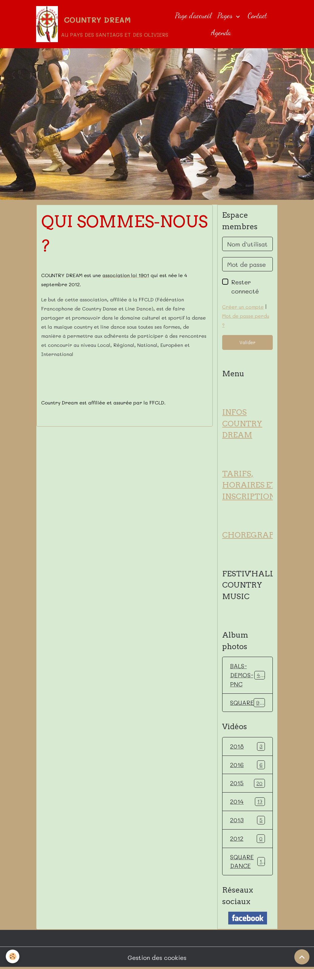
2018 (247, 747)
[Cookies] (13, 956)
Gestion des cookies (157, 958)
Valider (247, 343)
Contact (257, 15)
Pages (225, 15)
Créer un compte (243, 307)
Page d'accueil (193, 15)
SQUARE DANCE (247, 862)
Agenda (221, 32)
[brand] (97, 24)
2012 (247, 839)
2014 (247, 802)
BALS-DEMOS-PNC (249, 675)
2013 (247, 820)
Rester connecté (245, 286)
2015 (247, 784)
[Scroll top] (301, 956)
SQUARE (248, 703)
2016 (247, 765)
